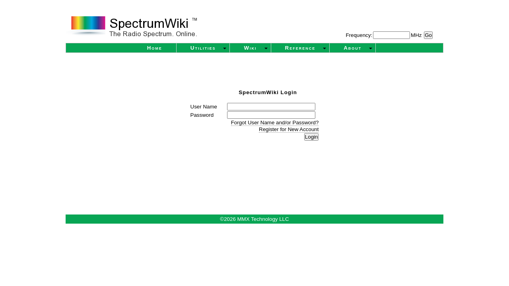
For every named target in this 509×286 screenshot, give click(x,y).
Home (154, 48)
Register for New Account (289, 129)
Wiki (250, 48)
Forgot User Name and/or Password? (275, 123)
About (352, 48)
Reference (300, 48)
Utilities (203, 48)
